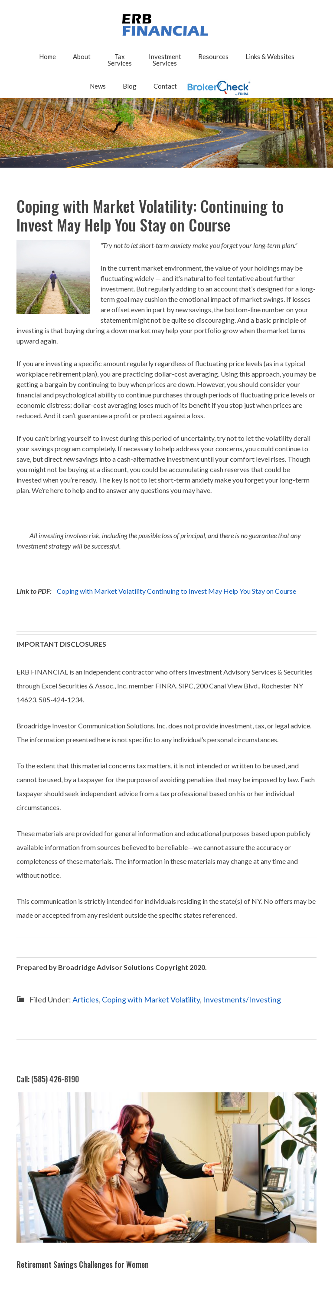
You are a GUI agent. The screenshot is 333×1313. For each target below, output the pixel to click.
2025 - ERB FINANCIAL (166, 25)
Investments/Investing (242, 999)
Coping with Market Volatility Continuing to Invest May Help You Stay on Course (176, 591)
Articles (85, 999)
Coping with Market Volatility (151, 999)
